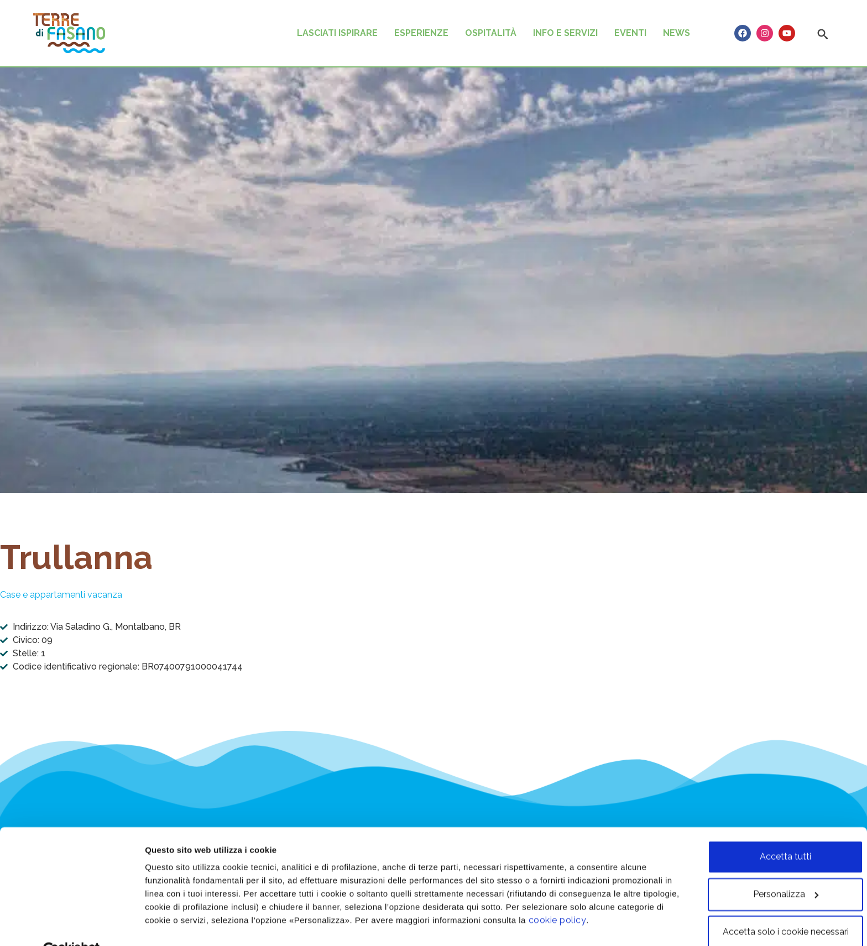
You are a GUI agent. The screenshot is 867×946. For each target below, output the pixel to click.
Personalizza (171, 924)
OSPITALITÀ (490, 33)
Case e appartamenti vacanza (61, 594)
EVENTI (630, 33)
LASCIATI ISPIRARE (337, 33)
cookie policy (606, 893)
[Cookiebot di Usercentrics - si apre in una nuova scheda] (71, 924)
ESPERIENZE (421, 33)
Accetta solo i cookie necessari (775, 905)
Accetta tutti (775, 830)
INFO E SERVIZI (565, 33)
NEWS (676, 33)
